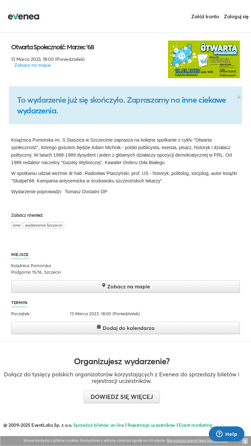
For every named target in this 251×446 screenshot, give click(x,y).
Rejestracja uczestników (151, 425)
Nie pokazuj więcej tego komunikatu (197, 440)
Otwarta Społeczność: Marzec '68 (52, 47)
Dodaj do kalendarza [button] (126, 327)
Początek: (20, 313)
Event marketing (195, 425)
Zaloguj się (236, 16)
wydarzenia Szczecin (43, 225)
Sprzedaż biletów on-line (98, 425)
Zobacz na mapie (32, 65)
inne (17, 225)
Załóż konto (205, 16)
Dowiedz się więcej (122, 397)
